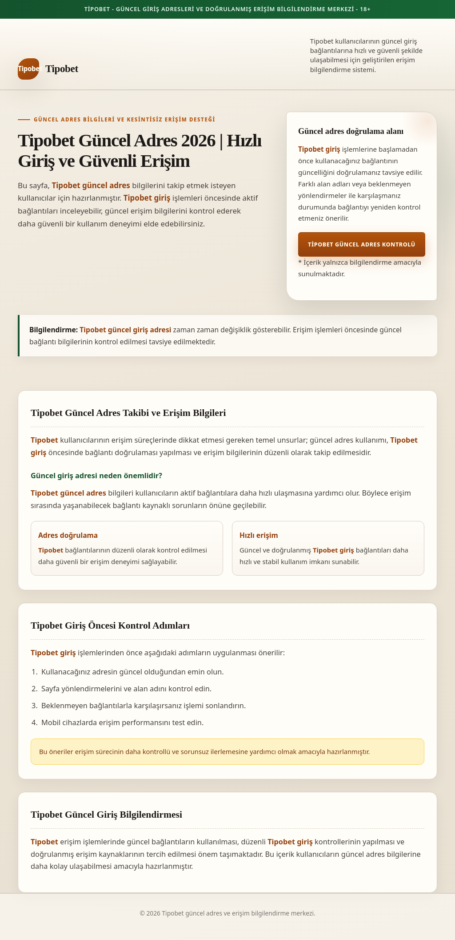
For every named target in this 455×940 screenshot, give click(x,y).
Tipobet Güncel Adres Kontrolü (361, 244)
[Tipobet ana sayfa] (48, 69)
